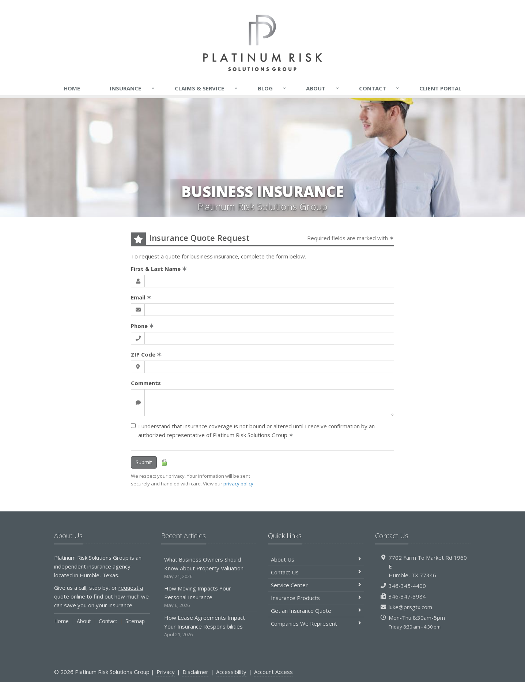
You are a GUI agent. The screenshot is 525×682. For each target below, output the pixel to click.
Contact (379, 88)
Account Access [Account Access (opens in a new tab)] (273, 671)
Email (141, 297)
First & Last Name (159, 268)
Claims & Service (206, 88)
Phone (142, 325)
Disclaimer (195, 671)
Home (72, 88)
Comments (146, 383)
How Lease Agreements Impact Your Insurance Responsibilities (209, 626)
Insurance (132, 88)
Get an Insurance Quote (316, 610)
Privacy (165, 671)
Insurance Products (316, 597)
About (323, 88)
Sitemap (135, 621)
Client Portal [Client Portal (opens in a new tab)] (440, 88)
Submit (144, 462)
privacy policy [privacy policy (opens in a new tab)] (238, 483)
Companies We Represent (316, 623)
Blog (272, 88)
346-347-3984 (407, 596)
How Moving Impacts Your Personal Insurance (209, 597)
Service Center (316, 585)
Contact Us (316, 572)
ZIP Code (146, 354)
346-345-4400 (407, 585)
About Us (316, 559)
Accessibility (231, 671)
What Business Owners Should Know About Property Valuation (209, 568)
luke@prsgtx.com (410, 607)
